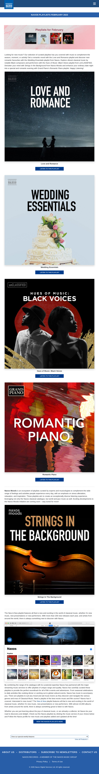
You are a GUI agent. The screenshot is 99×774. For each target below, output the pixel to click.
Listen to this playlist (49, 169)
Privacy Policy (42, 762)
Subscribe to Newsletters (59, 752)
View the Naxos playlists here (49, 722)
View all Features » (81, 739)
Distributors (28, 752)
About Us (8, 752)
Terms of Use (57, 762)
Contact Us (89, 752)
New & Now (41, 701)
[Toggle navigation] (94, 3)
